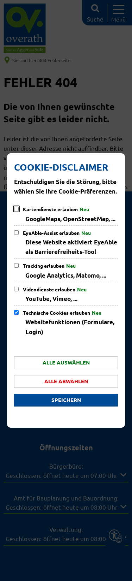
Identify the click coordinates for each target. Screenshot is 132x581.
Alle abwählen (66, 381)
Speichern (66, 399)
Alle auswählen (66, 362)
